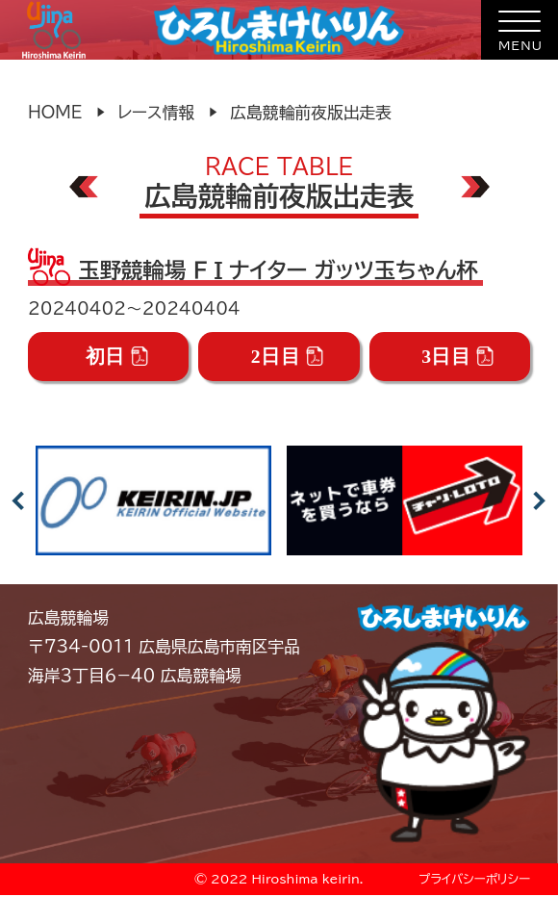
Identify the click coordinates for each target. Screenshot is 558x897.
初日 (117, 356)
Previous (18, 500)
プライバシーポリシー (474, 879)
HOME (55, 112)
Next (539, 500)
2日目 (287, 356)
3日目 (458, 356)
